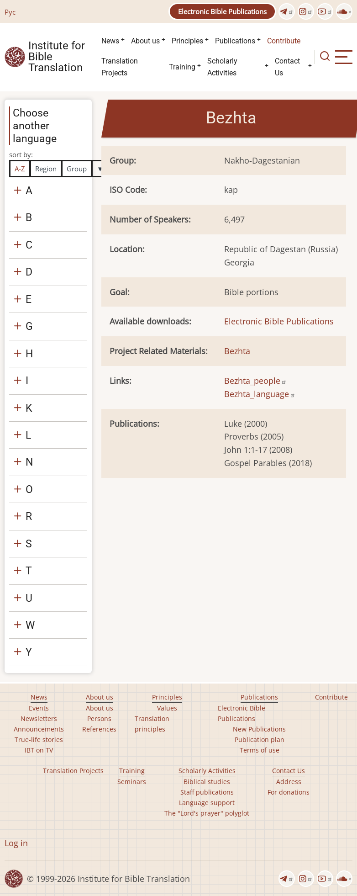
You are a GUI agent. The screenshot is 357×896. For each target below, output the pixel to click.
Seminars (131, 781)
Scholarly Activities (222, 67)
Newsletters (39, 718)
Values (167, 708)
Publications (235, 41)
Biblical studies (207, 781)
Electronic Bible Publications (222, 11)
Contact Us (287, 67)
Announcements (39, 729)
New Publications (259, 729)
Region (46, 168)
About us (145, 41)
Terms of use (259, 750)
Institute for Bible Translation (56, 57)
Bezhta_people (255, 380)
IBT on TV (39, 750)
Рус (10, 11)
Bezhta (237, 350)
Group (77, 168)
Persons (99, 718)
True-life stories (39, 739)
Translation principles (152, 723)
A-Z (20, 168)
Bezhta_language (259, 393)
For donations (289, 792)
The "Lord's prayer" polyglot (206, 813)
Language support (207, 802)
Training (182, 67)
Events (39, 708)
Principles (187, 41)
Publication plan (259, 739)
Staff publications (207, 792)
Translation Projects (119, 67)
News (110, 41)
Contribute (283, 41)
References (99, 729)
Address (288, 781)
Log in (16, 843)
